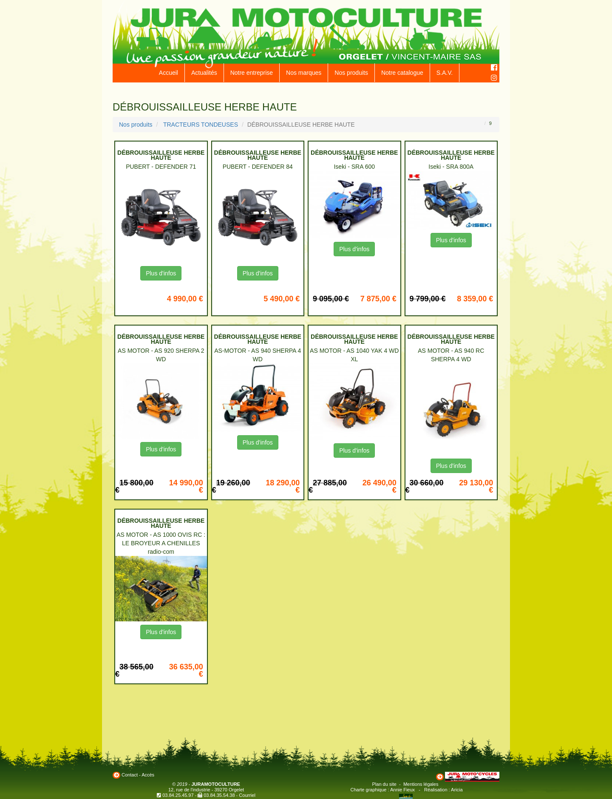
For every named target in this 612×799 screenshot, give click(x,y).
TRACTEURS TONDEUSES (200, 124)
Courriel (247, 795)
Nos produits (351, 72)
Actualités (204, 72)
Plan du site (384, 784)
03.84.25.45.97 (177, 795)
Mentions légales (421, 784)
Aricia (457, 789)
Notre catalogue (402, 72)
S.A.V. (444, 72)
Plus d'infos (161, 273)
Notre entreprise (251, 72)
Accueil (168, 72)
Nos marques (303, 72)
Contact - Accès (138, 774)
